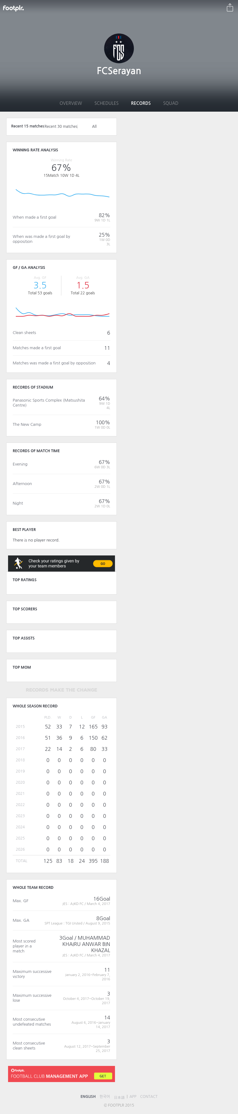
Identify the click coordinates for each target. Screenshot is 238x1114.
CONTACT (148, 1096)
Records (141, 103)
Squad (170, 103)
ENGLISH (88, 1096)
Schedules (107, 103)
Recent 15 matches (27, 126)
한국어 (104, 1096)
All (94, 126)
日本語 (119, 1097)
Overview (71, 103)
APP (133, 1096)
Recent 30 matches (61, 126)
